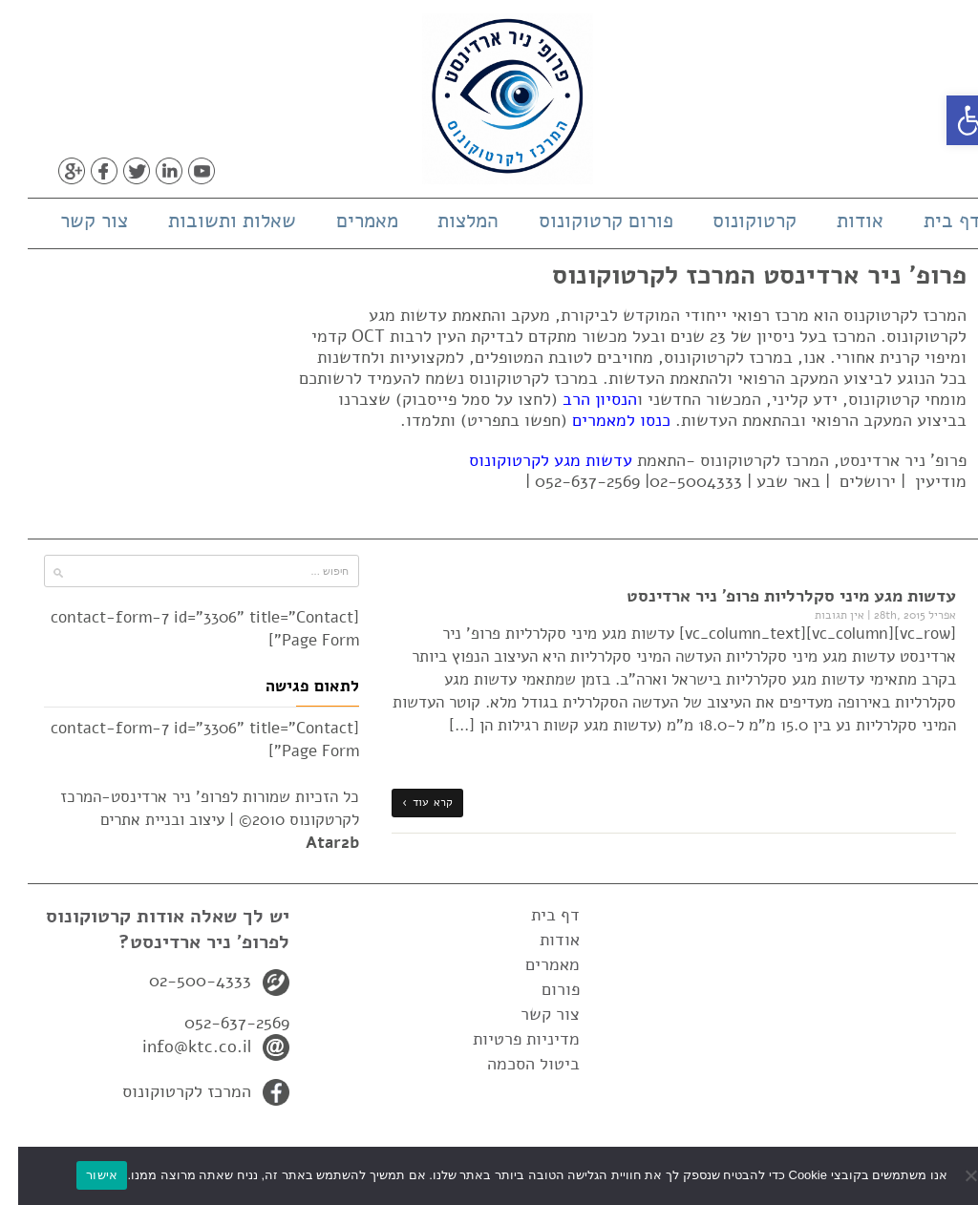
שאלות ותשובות (214, 220)
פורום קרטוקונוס (588, 220)
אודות (842, 220)
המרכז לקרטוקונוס (168, 1091)
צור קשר (76, 220)
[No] (954, 1175)
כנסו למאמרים (603, 420)
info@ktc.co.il (178, 1046)
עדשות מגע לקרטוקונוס (532, 460)
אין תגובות (821, 615)
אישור (83, 1175)
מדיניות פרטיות (508, 1038)
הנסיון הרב (581, 399)
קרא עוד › (409, 802)
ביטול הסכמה (515, 1063)
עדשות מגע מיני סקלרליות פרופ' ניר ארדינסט (773, 595)
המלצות (449, 220)
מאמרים (349, 220)
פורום (542, 989)
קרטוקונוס (736, 220)
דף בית (933, 220)
